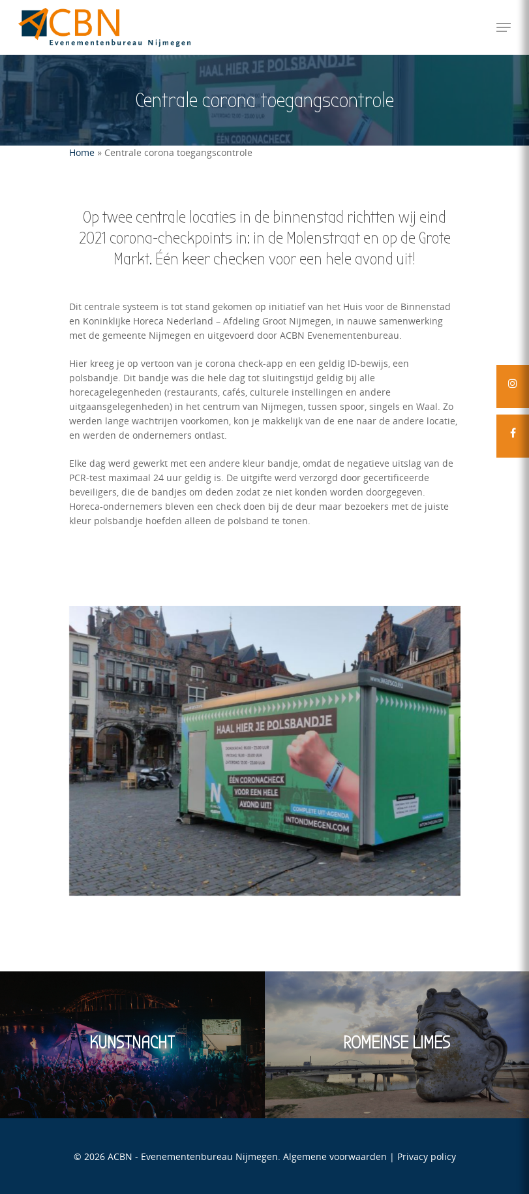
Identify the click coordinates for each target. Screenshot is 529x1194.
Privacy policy (426, 1156)
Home (82, 152)
